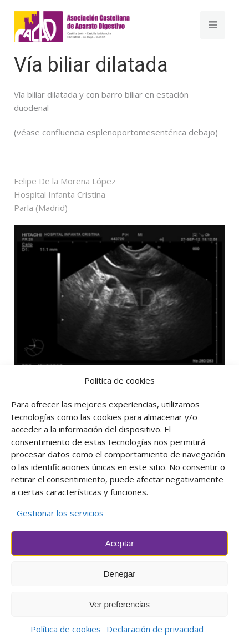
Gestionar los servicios (60, 513)
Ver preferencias (119, 604)
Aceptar (119, 543)
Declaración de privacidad (155, 629)
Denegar (120, 573)
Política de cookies (65, 629)
